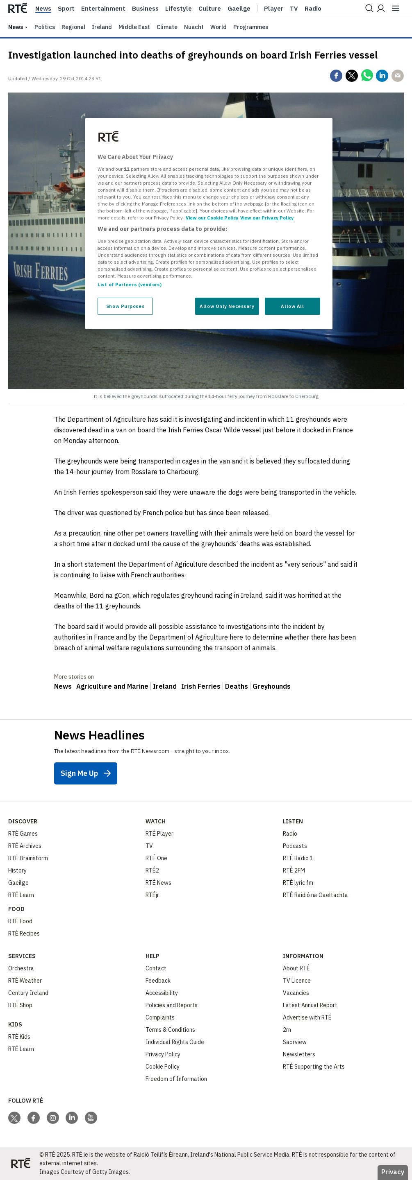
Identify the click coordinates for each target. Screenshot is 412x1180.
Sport (66, 8)
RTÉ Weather (25, 980)
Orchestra (21, 968)
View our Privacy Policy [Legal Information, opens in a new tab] (267, 218)
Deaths (236, 686)
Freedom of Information (176, 1079)
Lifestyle (178, 8)
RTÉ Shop (20, 1005)
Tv (294, 8)
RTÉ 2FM (294, 870)
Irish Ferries (201, 686)
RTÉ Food (20, 921)
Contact (156, 968)
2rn (287, 1029)
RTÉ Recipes (24, 933)
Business (145, 8)
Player (273, 8)
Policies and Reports (172, 1005)
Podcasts (295, 846)
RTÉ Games (23, 833)
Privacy (392, 1172)
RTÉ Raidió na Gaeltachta (315, 895)
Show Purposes (125, 306)
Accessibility (162, 993)
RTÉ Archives (24, 846)
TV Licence (297, 980)
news (15, 27)
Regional (73, 27)
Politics (44, 27)
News (43, 8)
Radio (313, 8)
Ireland (102, 27)
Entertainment (103, 8)
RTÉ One (156, 858)
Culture (209, 8)
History (17, 870)
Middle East (134, 27)
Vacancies (296, 993)
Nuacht (194, 27)
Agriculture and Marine (112, 686)
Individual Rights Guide (175, 1042)
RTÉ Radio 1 (298, 858)
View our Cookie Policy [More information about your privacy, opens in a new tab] (212, 218)
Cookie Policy (163, 1066)
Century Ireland (28, 993)
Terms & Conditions (170, 1029)
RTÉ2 (152, 870)
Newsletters (299, 1054)
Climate (167, 27)
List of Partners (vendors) (130, 284)
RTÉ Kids (19, 1036)
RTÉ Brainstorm (28, 858)
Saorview (295, 1042)
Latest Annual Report (310, 1005)
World (218, 27)
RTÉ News (158, 882)
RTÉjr (152, 895)
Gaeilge (239, 8)
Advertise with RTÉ (307, 1017)
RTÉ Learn (21, 895)
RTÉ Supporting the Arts (314, 1066)
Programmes (250, 27)
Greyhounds (272, 686)
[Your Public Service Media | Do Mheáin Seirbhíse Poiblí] (20, 1163)
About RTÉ (296, 968)
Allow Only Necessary (227, 306)
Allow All (292, 306)
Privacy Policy (163, 1054)
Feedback (158, 980)
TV (149, 846)
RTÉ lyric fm (298, 882)
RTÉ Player (159, 833)
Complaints (160, 1017)
